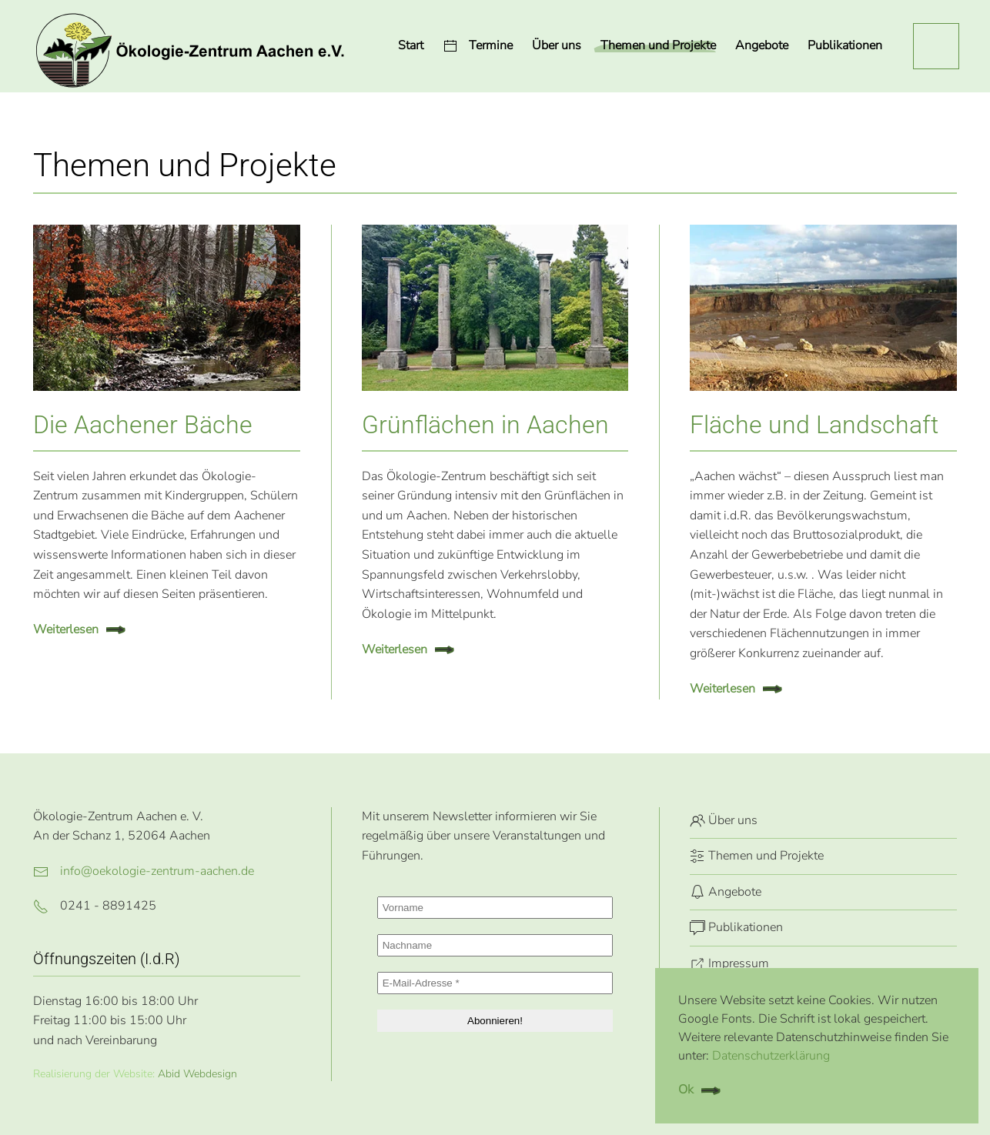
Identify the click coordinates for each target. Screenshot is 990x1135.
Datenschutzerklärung (771, 1055)
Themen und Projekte (757, 855)
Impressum (729, 963)
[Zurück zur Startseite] (189, 46)
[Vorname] (495, 907)
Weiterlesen (66, 629)
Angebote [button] (761, 45)
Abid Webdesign (197, 1074)
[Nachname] (495, 945)
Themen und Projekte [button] (658, 45)
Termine (478, 45)
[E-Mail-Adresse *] (495, 983)
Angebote (725, 891)
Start (410, 45)
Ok (686, 1089)
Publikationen (845, 45)
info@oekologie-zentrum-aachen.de (157, 871)
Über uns (556, 45)
